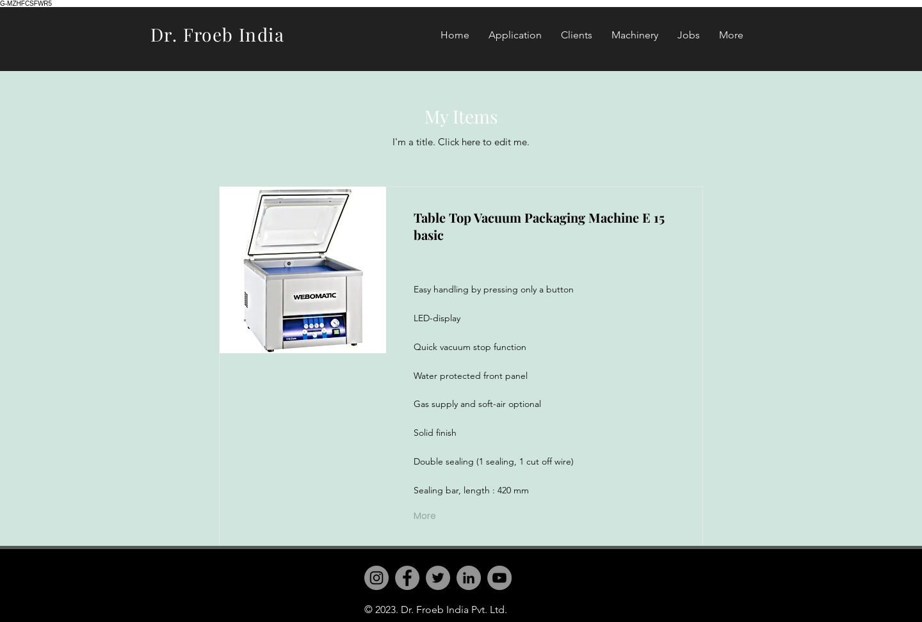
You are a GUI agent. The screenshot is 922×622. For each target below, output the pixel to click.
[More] (426, 516)
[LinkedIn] (469, 578)
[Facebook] (407, 578)
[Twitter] (438, 578)
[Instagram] (376, 578)
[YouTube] (499, 578)
